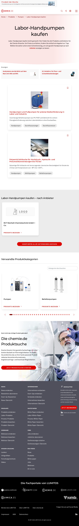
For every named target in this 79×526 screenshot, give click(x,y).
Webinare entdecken (8, 434)
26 (62, 314)
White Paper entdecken (36, 412)
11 (32, 314)
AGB (14, 514)
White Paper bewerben (35, 422)
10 (30, 314)
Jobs (29, 462)
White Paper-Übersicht (36, 425)
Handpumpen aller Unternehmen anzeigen (39, 244)
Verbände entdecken (35, 397)
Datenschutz (23, 514)
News (29, 452)
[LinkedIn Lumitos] (76, 514)
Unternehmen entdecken (36, 390)
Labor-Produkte (6, 415)
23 (56, 314)
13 (36, 314)
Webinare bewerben (8, 437)
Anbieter (33, 48)
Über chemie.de (38, 508)
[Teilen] (66, 11)
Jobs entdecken (33, 434)
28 (66, 314)
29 (69, 314)
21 (52, 314)
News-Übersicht (6, 400)
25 (60, 314)
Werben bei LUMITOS (8, 508)
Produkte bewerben (8, 422)
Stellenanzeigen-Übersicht (37, 444)
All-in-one (31, 469)
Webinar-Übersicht (7, 440)
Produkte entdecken (8, 412)
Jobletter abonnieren (35, 437)
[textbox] (62, 268)
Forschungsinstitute (8, 459)
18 (46, 314)
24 (58, 314)
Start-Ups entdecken (35, 394)
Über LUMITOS (24, 508)
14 (38, 314)
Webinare (31, 465)
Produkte (31, 455)
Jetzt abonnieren (68, 408)
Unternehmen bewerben (36, 400)
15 (40, 314)
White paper (32, 459)
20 (50, 314)
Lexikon (4, 452)
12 (34, 314)
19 (48, 314)
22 (54, 314)
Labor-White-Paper (34, 415)
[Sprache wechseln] (70, 11)
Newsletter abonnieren (9, 394)
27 (64, 314)
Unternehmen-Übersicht (36, 403)
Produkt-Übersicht (7, 425)
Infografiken (5, 455)
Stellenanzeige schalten (36, 440)
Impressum (5, 514)
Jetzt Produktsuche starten (18, 368)
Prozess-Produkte (7, 419)
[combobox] (62, 268)
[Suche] (61, 11)
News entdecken (7, 390)
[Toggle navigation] (76, 11)
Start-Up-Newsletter (8, 397)
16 (42, 314)
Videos (3, 462)
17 (44, 314)
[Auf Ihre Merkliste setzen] (68, 87)
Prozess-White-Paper (35, 419)
